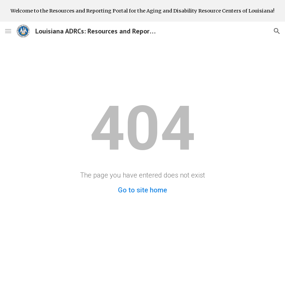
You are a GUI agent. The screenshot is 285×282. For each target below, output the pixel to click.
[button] (8, 31)
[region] (142, 11)
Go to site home (142, 190)
